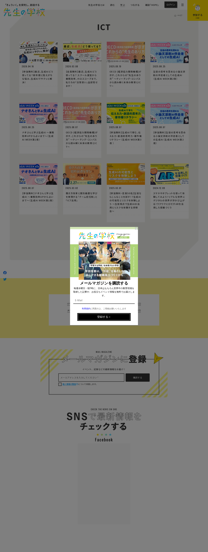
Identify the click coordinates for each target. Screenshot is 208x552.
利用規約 (86, 308)
